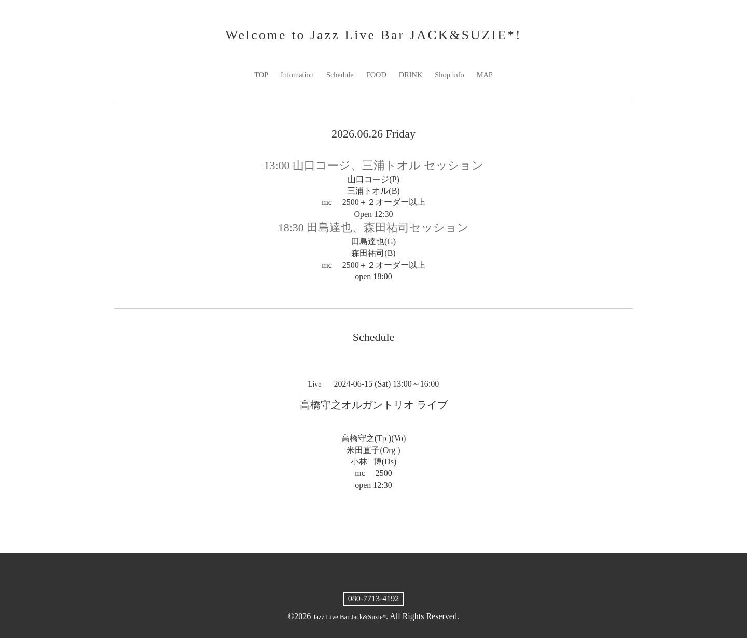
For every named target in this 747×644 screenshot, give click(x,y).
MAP (493, 79)
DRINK (413, 79)
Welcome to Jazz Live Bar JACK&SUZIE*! (373, 37)
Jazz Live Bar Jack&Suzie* (349, 622)
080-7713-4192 (373, 604)
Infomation (291, 79)
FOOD (376, 79)
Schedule (337, 79)
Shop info (455, 79)
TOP (252, 79)
